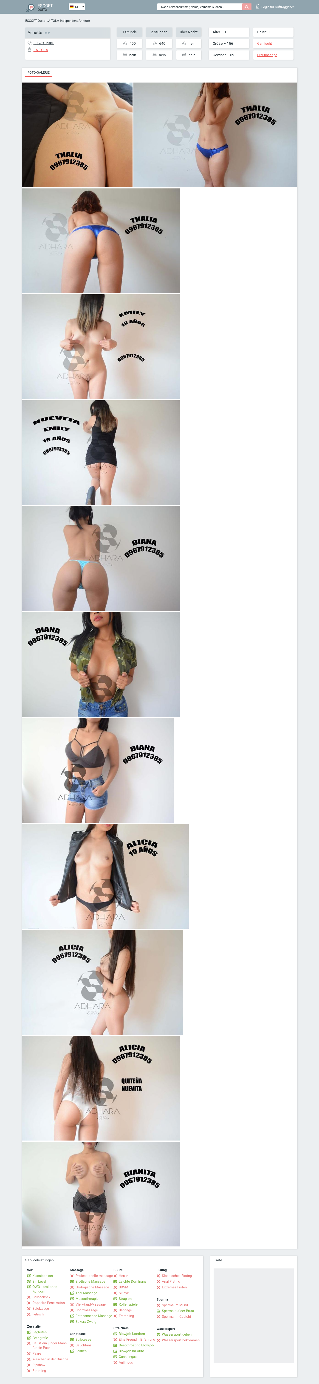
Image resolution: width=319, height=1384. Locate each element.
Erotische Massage (90, 1281)
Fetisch (38, 1314)
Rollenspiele (128, 1304)
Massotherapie (87, 1299)
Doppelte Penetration (48, 1303)
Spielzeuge (40, 1309)
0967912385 (44, 43)
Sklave (124, 1293)
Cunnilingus (128, 1357)
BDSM (123, 1287)
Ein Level (39, 1281)
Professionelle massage (94, 1276)
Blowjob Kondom (132, 1334)
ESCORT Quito (35, 20)
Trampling (126, 1316)
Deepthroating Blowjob (136, 1345)
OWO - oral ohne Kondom (44, 1289)
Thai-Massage (86, 1293)
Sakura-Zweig (86, 1322)
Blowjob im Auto (131, 1351)
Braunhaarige (267, 55)
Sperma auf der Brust (178, 1311)
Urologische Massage (92, 1287)
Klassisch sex (43, 1276)
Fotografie (40, 1338)
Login (275, 6)
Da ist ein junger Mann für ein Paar (49, 1345)
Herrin (123, 1276)
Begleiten (39, 1332)
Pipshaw (38, 1365)
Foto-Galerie (39, 72)
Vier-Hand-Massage (91, 1304)
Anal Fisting (171, 1281)
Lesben (81, 1351)
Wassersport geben (177, 1334)
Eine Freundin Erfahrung (137, 1339)
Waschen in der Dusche (50, 1359)
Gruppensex (41, 1297)
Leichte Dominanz (132, 1281)
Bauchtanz (83, 1345)
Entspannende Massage (94, 1316)
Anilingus (126, 1362)
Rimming (39, 1371)
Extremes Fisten (174, 1287)
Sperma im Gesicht (176, 1317)
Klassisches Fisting (177, 1276)
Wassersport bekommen (181, 1340)
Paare (36, 1353)
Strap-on (125, 1299)
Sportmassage (87, 1310)
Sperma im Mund (175, 1305)
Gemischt (264, 43)
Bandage (125, 1310)
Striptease (83, 1339)
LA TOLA (52, 20)
